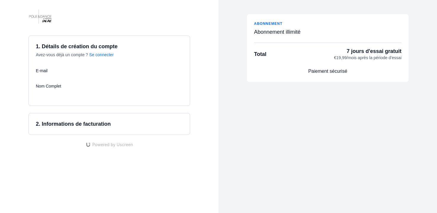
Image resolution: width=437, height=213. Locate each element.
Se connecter (101, 54)
